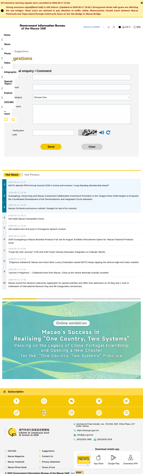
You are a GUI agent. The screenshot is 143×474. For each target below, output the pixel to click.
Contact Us (47, 453)
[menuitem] (18, 35)
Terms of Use (48, 464)
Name (16, 74)
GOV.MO (12, 447)
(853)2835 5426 (104, 436)
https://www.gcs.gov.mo (88, 427)
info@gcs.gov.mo (85, 432)
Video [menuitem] (43, 35)
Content (17, 103)
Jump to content (91, 27)
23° (128, 27)
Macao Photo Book (17, 464)
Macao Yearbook (16, 458)
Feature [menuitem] (96, 35)
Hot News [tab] (12, 171)
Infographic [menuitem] (58, 35)
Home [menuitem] (7, 35)
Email (16, 84)
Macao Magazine (16, 453)
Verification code (18, 129)
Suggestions (48, 447)
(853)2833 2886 (84, 436)
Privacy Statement (51, 458)
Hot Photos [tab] (32, 171)
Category (17, 94)
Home (7, 48)
